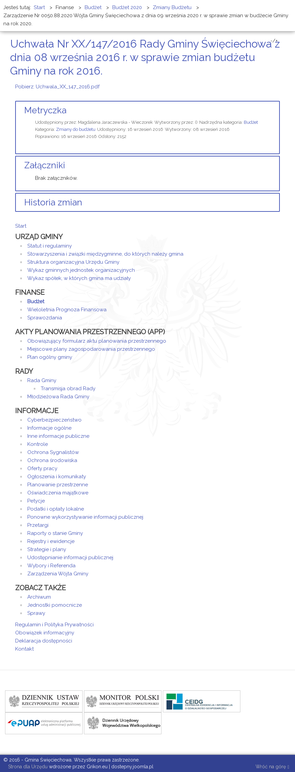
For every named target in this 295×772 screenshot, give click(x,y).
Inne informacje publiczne (58, 436)
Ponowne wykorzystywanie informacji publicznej (85, 517)
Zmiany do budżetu (75, 129)
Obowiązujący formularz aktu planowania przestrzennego (96, 341)
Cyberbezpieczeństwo (54, 420)
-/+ (274, 41)
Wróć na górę (272, 767)
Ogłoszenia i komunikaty (56, 477)
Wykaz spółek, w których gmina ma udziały (79, 278)
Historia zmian (53, 202)
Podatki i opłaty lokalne (55, 509)
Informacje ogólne (49, 428)
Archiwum (39, 597)
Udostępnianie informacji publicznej (70, 557)
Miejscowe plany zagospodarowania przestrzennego (91, 349)
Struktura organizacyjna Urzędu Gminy (73, 262)
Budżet (251, 122)
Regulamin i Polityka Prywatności (54, 625)
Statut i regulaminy (49, 246)
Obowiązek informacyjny (44, 633)
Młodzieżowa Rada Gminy (58, 397)
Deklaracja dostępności (43, 641)
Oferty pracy (42, 468)
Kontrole (37, 444)
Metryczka (45, 110)
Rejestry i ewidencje (51, 541)
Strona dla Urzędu (27, 766)
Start (20, 226)
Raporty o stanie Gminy (55, 533)
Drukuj (269, 83)
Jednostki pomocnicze (54, 605)
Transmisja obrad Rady (68, 388)
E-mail (277, 83)
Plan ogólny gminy (49, 357)
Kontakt (24, 649)
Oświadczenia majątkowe (57, 493)
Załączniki (44, 165)
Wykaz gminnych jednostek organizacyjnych (81, 270)
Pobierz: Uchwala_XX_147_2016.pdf (57, 87)
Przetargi (38, 525)
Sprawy (36, 613)
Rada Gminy (41, 380)
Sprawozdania (44, 318)
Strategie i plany (46, 549)
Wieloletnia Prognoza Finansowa (67, 310)
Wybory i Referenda (51, 566)
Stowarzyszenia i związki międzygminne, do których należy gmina (105, 254)
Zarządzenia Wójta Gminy (57, 574)
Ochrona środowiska (52, 460)
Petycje (36, 501)
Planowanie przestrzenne (57, 485)
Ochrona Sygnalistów (53, 452)
